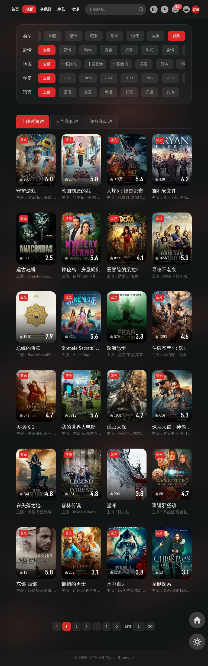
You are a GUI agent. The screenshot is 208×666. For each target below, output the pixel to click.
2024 (108, 78)
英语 (88, 92)
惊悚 (135, 36)
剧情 (53, 36)
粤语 (108, 92)
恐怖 (73, 36)
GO (150, 626)
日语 (150, 92)
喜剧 (108, 50)
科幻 (150, 50)
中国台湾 (120, 64)
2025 (88, 78)
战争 (156, 36)
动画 (114, 36)
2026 (67, 78)
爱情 (67, 50)
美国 (144, 64)
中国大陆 (69, 64)
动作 (88, 50)
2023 (129, 78)
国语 (67, 92)
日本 (164, 64)
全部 (47, 50)
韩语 (129, 92)
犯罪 (94, 36)
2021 (170, 78)
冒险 (176, 36)
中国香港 (95, 64)
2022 (150, 78)
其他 (170, 92)
